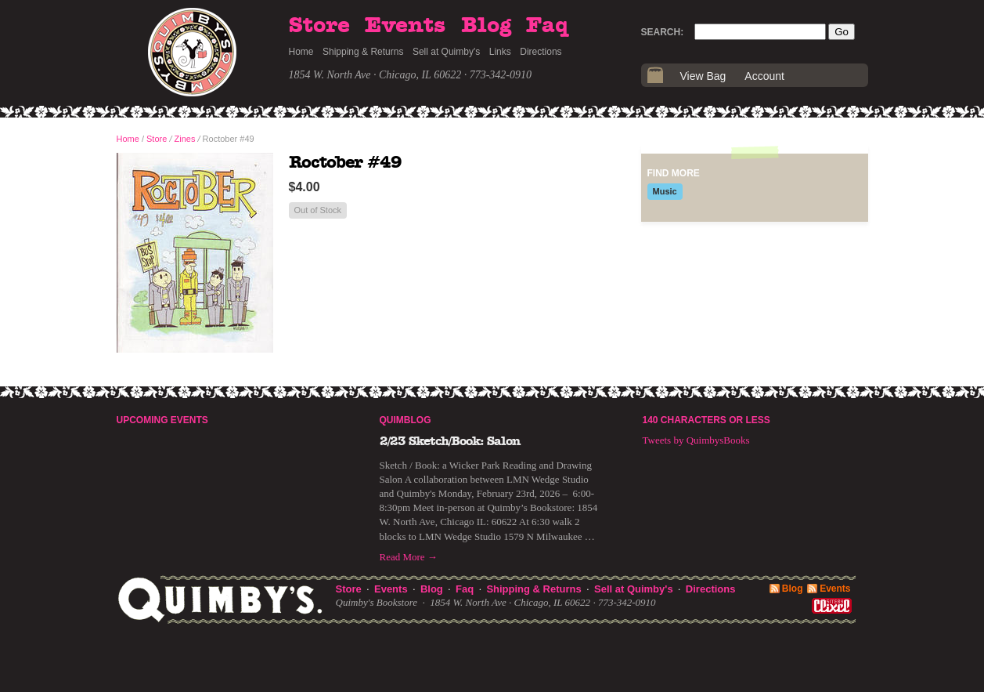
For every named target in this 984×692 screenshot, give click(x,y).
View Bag (703, 76)
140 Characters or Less (706, 420)
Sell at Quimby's (446, 51)
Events (405, 26)
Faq (547, 26)
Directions (540, 51)
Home (301, 51)
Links (500, 51)
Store (319, 26)
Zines (185, 138)
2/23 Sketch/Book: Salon (450, 441)
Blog (486, 26)
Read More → (409, 557)
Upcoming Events (162, 420)
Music (665, 191)
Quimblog (405, 420)
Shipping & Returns (363, 51)
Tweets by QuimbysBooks (696, 440)
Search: (662, 32)
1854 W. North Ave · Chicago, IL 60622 (375, 75)
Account (764, 76)
